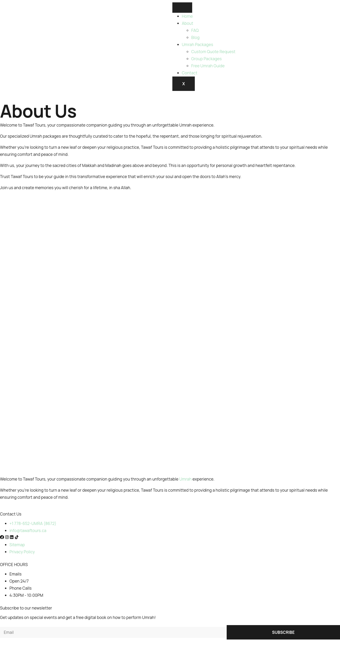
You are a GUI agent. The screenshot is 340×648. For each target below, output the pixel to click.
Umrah (185, 479)
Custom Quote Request (213, 51)
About (187, 23)
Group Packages (206, 58)
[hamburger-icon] (182, 7)
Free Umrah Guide (208, 65)
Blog (195, 37)
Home (187, 16)
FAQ (195, 30)
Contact (189, 73)
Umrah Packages (197, 44)
